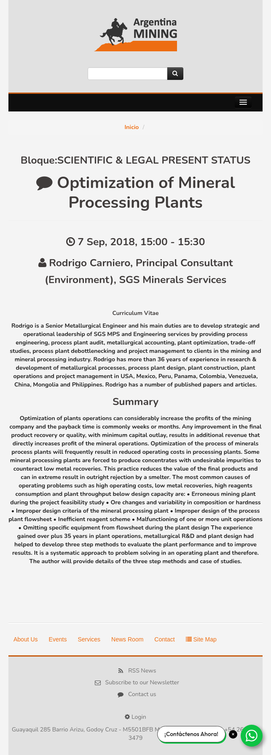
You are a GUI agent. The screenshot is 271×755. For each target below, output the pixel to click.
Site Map (201, 639)
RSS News (142, 671)
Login (138, 717)
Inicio (131, 127)
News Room (127, 639)
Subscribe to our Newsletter (142, 682)
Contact (164, 639)
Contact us (142, 694)
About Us (25, 639)
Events (58, 639)
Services (89, 639)
